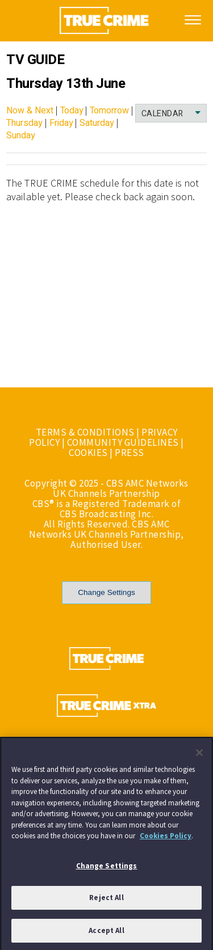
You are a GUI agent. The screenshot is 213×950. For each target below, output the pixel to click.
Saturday (97, 123)
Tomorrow (109, 110)
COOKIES (88, 452)
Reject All (106, 900)
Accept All (106, 933)
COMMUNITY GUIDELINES (123, 442)
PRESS (129, 452)
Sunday (20, 135)
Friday (61, 123)
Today (71, 110)
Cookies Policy (165, 838)
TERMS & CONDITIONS (85, 432)
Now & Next (29, 110)
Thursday (24, 123)
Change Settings (106, 592)
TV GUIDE (35, 60)
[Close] (199, 754)
